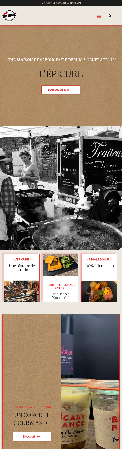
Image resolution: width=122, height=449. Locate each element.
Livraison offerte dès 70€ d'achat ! (61, 3)
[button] (99, 16)
